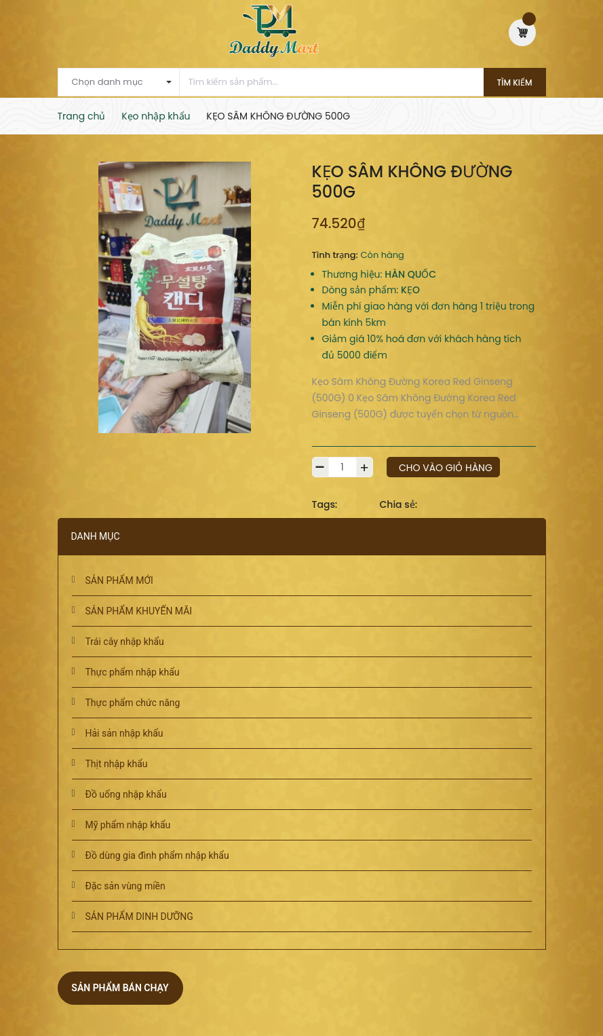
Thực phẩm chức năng (132, 702)
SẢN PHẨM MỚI (119, 580)
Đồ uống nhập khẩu (126, 794)
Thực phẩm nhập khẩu (132, 672)
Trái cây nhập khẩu (124, 641)
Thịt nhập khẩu (116, 763)
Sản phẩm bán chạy (119, 987)
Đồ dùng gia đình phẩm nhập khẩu (157, 855)
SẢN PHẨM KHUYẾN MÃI (139, 611)
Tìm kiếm (514, 82)
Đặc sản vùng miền (125, 886)
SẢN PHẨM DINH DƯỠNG (139, 916)
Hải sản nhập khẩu (124, 733)
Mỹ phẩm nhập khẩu (128, 824)
